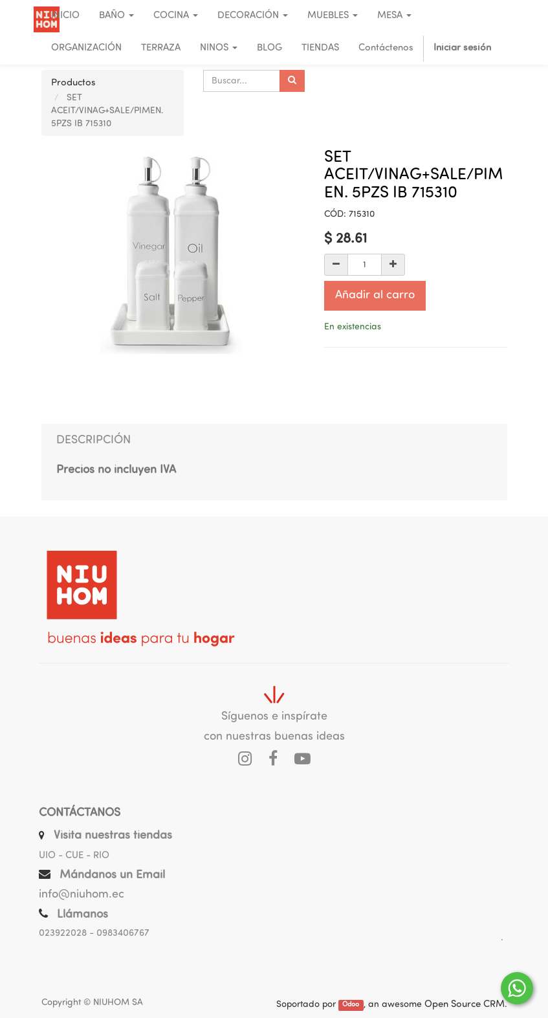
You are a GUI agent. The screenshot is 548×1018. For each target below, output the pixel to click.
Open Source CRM (464, 1005)
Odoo (350, 1005)
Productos (73, 83)
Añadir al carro (375, 295)
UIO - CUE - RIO (74, 856)
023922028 (63, 933)
